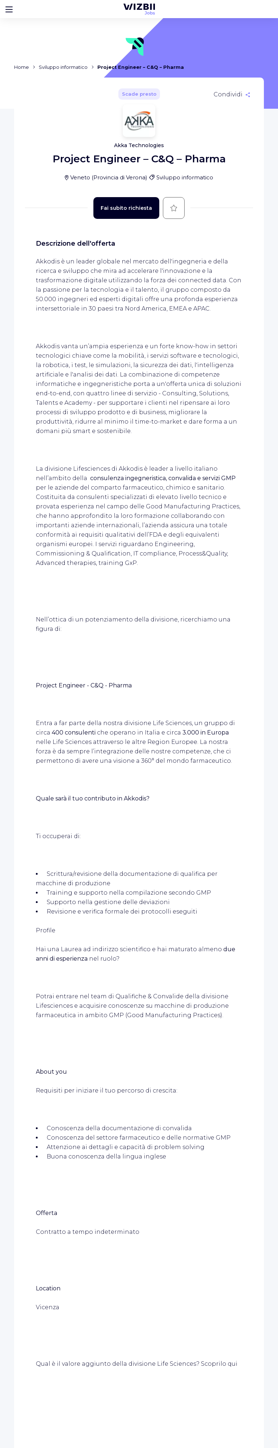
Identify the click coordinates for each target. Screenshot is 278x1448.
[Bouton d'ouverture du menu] (9, 9)
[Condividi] (232, 94)
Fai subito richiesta (126, 208)
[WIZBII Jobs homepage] (139, 9)
